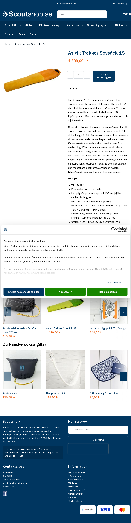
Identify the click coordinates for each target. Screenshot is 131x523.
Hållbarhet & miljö (76, 490)
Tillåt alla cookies (107, 292)
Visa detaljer (114, 282)
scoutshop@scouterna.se (15, 483)
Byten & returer (75, 480)
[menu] (65, 30)
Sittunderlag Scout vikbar (104, 393)
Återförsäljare (75, 501)
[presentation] (10, 312)
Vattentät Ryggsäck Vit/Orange (108, 328)
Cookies (72, 497)
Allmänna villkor (75, 494)
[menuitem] (12, 25)
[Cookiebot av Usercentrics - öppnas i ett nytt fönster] (113, 229)
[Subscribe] (98, 440)
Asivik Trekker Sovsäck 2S (61, 328)
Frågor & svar (75, 476)
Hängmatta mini (55, 393)
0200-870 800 (9, 487)
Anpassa (66, 292)
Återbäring (73, 487)
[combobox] (82, 14)
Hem (7, 44)
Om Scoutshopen (76, 472)
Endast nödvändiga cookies (23, 292)
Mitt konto (118, 4)
